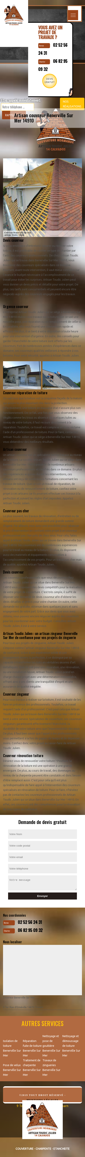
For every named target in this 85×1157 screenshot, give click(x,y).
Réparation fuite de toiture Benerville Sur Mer (32, 1048)
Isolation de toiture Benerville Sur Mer (12, 1048)
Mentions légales (42, 1100)
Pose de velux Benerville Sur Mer (12, 1070)
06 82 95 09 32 (30, 930)
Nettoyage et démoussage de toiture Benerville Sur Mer (71, 1046)
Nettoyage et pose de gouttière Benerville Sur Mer (51, 1046)
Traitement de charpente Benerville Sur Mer (32, 1067)
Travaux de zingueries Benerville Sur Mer (51, 1067)
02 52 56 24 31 (30, 922)
